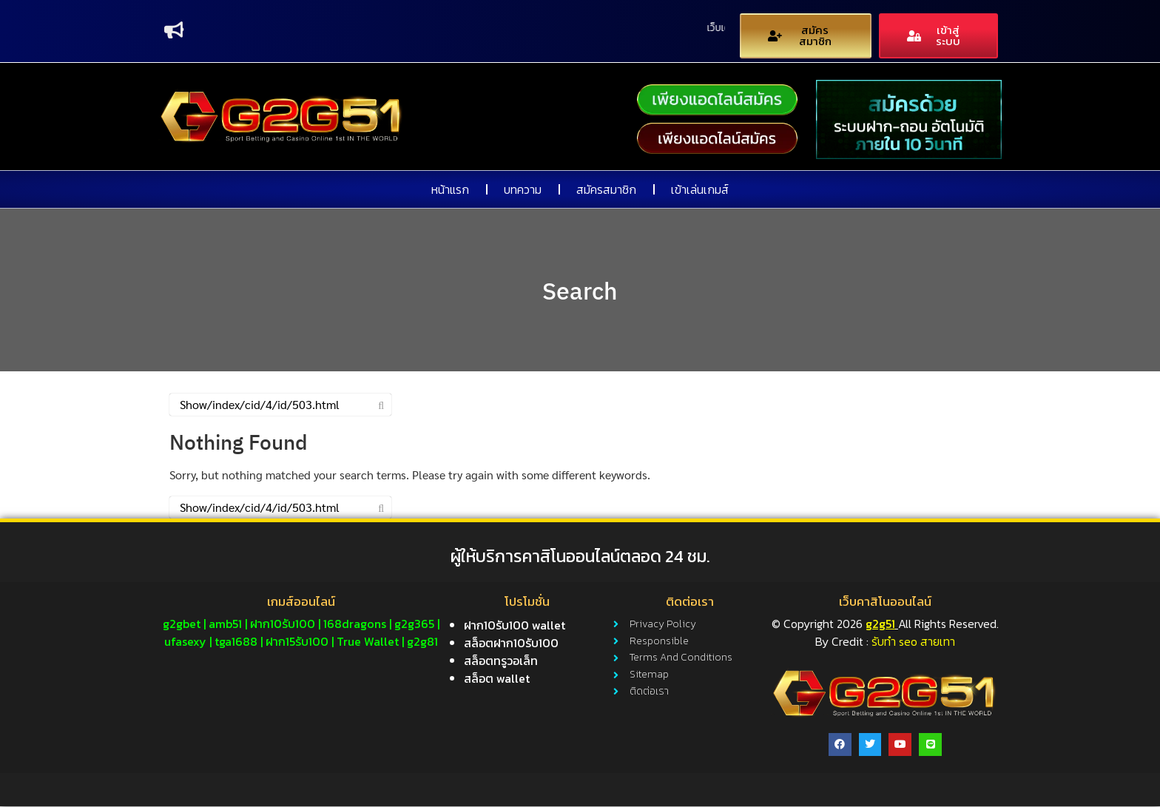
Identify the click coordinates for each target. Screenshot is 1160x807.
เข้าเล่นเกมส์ (700, 190)
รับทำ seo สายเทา (913, 642)
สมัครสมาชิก (606, 190)
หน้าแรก (450, 190)
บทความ (523, 190)
